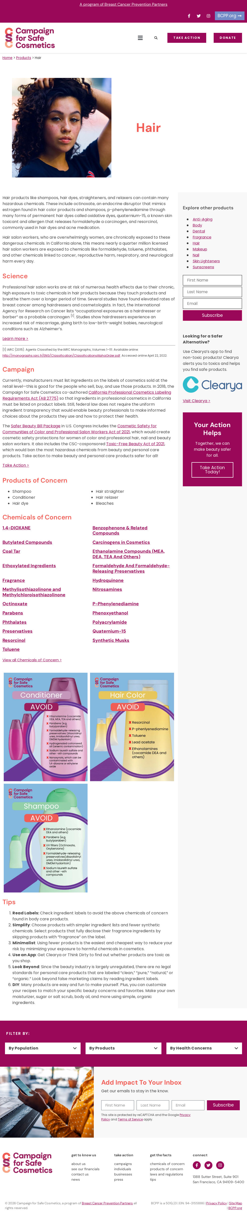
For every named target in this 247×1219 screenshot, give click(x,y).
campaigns (123, 1164)
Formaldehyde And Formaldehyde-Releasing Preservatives (131, 568)
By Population (23, 1048)
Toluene (11, 649)
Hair (196, 243)
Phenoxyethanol (110, 613)
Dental (199, 231)
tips (153, 1179)
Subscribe (212, 315)
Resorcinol (13, 640)
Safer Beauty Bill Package (35, 426)
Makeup (200, 249)
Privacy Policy (216, 1203)
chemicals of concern (167, 1164)
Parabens (12, 613)
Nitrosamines (107, 589)
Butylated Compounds (27, 542)
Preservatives (17, 631)
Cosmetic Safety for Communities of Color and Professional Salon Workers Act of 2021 (79, 429)
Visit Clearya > (196, 401)
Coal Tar (11, 551)
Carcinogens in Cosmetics (121, 542)
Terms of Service (130, 1119)
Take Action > (15, 465)
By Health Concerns (191, 1048)
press (118, 1179)
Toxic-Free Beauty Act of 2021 (135, 444)
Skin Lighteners (206, 261)
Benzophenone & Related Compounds (120, 530)
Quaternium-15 (109, 631)
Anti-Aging (202, 219)
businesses (123, 1174)
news (75, 1179)
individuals (122, 1169)
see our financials (85, 1169)
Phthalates (14, 622)
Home (7, 57)
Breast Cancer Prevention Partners (107, 1203)
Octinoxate (14, 604)
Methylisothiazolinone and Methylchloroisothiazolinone (33, 592)
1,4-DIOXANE (16, 528)
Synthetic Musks (111, 640)
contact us (80, 1174)
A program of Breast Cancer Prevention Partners (123, 4)
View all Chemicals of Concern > (32, 660)
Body (197, 225)
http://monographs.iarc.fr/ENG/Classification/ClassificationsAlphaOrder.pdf (61, 355)
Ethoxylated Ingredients (29, 566)
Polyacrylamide (110, 622)
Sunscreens (203, 267)
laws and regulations (166, 1174)
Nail (196, 255)
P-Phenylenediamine (116, 604)
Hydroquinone (108, 580)
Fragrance (13, 580)
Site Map (235, 1203)
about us (78, 1164)
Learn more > (15, 338)
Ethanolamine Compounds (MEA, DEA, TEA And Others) (129, 554)
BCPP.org (235, 1208)
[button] (140, 38)
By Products (102, 1048)
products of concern (166, 1169)
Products (23, 57)
